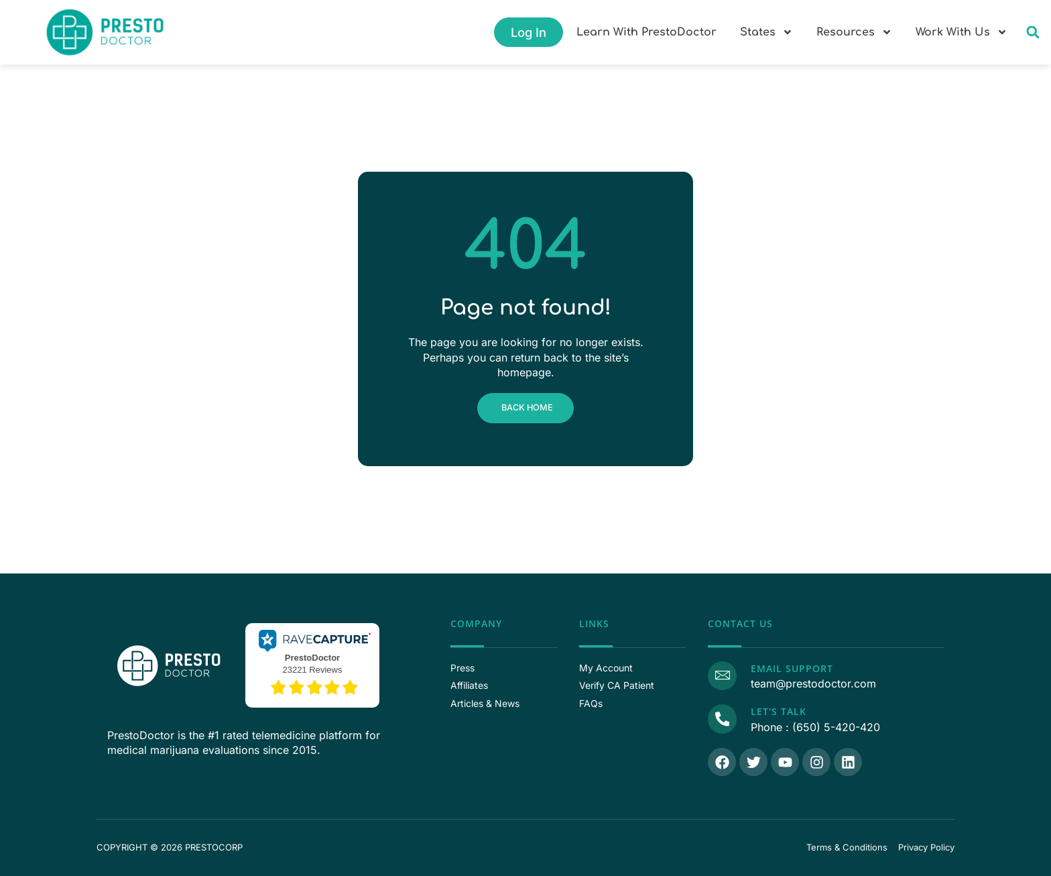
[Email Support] (722, 675)
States (766, 32)
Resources (854, 32)
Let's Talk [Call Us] (778, 712)
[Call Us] (722, 719)
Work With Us (961, 32)
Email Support (791, 668)
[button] (1032, 32)
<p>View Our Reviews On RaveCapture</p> (312, 663)
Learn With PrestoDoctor (646, 32)
